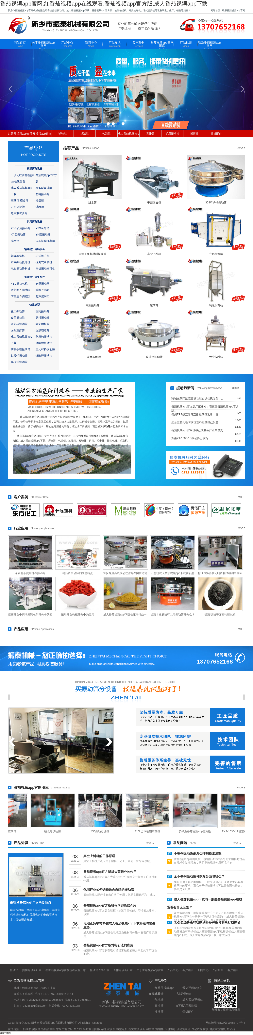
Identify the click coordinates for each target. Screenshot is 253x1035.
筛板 (46, 290)
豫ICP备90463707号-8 (231, 1022)
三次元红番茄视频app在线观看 (90, 435)
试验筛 (63, 133)
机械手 (27, 1029)
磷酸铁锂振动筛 (20, 349)
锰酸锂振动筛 (44, 343)
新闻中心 (91, 44)
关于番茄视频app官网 (43, 46)
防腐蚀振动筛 (44, 336)
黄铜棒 (159, 1029)
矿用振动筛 (172, 133)
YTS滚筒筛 (42, 228)
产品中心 (67, 44)
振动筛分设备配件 (34, 276)
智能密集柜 (48, 1029)
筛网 (38, 290)
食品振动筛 (18, 317)
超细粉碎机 (99, 1029)
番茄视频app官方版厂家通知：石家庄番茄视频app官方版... (205, 406)
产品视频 (186, 44)
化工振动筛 (18, 311)
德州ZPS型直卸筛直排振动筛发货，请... (196, 414)
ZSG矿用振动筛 (20, 228)
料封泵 (87, 1029)
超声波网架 (42, 296)
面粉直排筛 (18, 330)
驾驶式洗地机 (217, 1029)
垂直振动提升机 (20, 262)
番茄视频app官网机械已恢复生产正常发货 (197, 430)
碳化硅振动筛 (19, 324)
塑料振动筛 (42, 194)
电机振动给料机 (45, 268)
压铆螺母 (170, 1029)
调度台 (150, 1029)
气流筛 (106, 133)
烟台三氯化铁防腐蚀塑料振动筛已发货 (194, 422)
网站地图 (211, 1022)
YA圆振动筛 (18, 234)
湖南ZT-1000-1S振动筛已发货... (191, 438)
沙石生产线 (75, 1029)
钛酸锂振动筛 (44, 355)
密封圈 (15, 290)
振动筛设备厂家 (99, 970)
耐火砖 (231, 1029)
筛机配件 (216, 133)
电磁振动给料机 (20, 268)
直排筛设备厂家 (123, 970)
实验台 (36, 1029)
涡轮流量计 (184, 1029)
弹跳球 (26, 290)
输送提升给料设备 (34, 249)
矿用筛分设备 (34, 221)
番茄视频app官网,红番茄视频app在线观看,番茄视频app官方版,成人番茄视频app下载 (104, 4)
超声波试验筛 (19, 213)
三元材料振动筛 (45, 349)
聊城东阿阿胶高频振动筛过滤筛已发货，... (197, 398)
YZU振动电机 (19, 283)
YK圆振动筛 (43, 234)
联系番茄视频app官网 (233, 10)
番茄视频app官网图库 (162, 46)
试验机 (111, 1029)
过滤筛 (84, 133)
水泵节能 (61, 1029)
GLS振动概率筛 (45, 240)
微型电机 (121, 1029)
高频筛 (15, 200)
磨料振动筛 (42, 317)
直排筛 (150, 133)
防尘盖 (15, 296)
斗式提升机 (42, 255)
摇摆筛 (194, 133)
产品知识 (114, 44)
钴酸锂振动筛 (19, 355)
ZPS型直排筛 (44, 187)
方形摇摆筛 (18, 206)
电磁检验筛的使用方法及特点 (30, 902)
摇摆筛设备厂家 (32, 970)
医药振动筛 (42, 311)
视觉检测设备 (136, 1029)
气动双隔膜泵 (200, 1029)
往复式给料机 (44, 262)
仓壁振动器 (42, 283)
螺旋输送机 (18, 255)
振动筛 (106, 426)
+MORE (241, 148)
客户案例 (138, 44)
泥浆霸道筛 (42, 330)
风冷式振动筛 (19, 362)
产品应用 (218, 970)
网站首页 (215, 10)
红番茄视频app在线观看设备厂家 (65, 970)
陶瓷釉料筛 (42, 324)
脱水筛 (15, 240)
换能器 (26, 296)
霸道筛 (24, 200)
